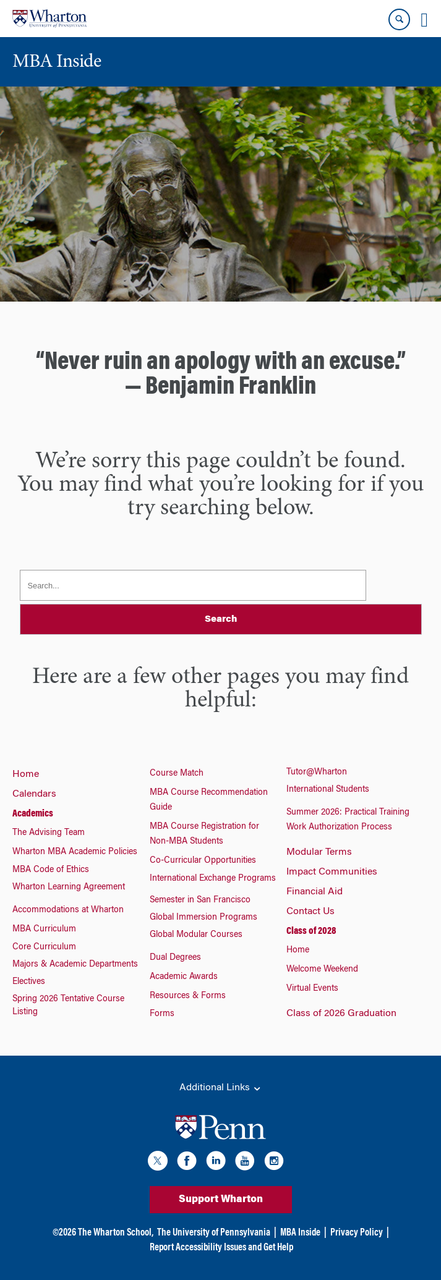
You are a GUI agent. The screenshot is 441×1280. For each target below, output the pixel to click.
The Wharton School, (115, 1233)
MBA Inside (300, 1233)
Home (25, 774)
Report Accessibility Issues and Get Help (221, 1248)
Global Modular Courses (196, 935)
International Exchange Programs (213, 879)
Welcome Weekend (322, 969)
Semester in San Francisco (200, 900)
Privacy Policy (356, 1233)
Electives (28, 982)
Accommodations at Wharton (68, 910)
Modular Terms (319, 852)
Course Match (176, 773)
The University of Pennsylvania (213, 1233)
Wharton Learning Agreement (68, 887)
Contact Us (310, 912)
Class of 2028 (311, 931)
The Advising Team (48, 833)
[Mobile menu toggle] (424, 19)
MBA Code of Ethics (50, 870)
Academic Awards (184, 977)
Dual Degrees (175, 958)
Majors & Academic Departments (75, 964)
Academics (32, 814)
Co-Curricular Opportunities (203, 861)
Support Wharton (221, 1200)
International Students (327, 790)
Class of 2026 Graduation (341, 1014)
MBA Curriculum (44, 929)
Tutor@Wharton (316, 772)
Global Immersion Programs (203, 917)
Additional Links (220, 1088)
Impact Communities (331, 872)
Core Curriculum (44, 947)
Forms (162, 1014)
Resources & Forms (188, 996)
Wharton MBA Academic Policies (74, 852)
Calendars (34, 794)
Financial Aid (314, 892)
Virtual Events (312, 989)
